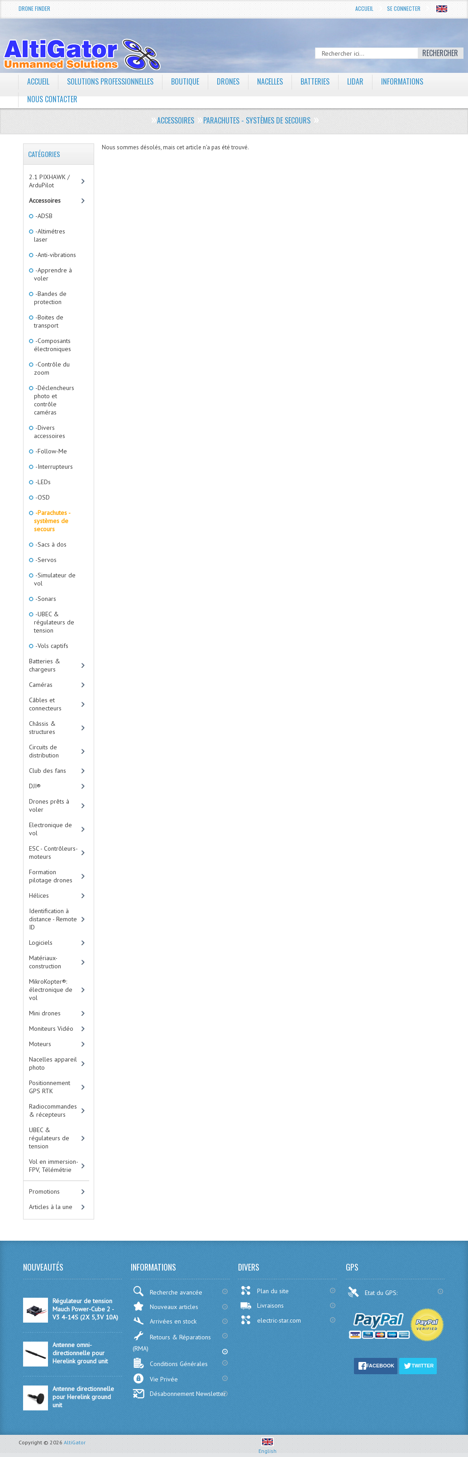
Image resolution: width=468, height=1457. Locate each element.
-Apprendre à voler (53, 274)
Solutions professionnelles (110, 81)
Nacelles (270, 81)
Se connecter (403, 8)
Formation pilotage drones (50, 876)
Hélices (39, 895)
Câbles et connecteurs (45, 704)
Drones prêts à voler (49, 805)
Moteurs (40, 1044)
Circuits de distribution (44, 751)
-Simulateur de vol (55, 579)
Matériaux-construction (45, 962)
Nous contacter (52, 99)
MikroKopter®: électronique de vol (50, 989)
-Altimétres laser (49, 235)
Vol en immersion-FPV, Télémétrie (53, 1165)
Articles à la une (50, 1207)
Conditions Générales (170, 1363)
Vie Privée (155, 1378)
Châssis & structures (42, 727)
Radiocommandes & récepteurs (53, 1110)
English (267, 1447)
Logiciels (41, 942)
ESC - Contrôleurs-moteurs (53, 852)
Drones (228, 81)
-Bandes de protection (50, 298)
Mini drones (45, 1013)
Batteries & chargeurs (44, 665)
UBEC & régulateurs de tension (49, 1138)
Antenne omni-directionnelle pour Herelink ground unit (80, 1353)
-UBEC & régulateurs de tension (54, 622)
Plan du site (264, 1290)
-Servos (45, 560)
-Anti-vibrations (55, 255)
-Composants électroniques (52, 345)
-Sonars (45, 599)
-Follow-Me (50, 451)
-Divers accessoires (49, 432)
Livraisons (262, 1305)
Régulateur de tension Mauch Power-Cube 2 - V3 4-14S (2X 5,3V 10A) (85, 1309)
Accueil (364, 8)
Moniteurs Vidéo (51, 1028)
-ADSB (43, 216)
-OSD (42, 497)
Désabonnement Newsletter (179, 1394)
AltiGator (75, 1442)
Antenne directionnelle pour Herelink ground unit (83, 1397)
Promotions (44, 1191)
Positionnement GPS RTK (49, 1087)
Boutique (185, 81)
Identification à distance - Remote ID (53, 919)
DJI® (35, 786)
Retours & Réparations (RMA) (172, 1341)
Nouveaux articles (165, 1306)
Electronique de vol (50, 829)
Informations (402, 81)
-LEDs (42, 482)
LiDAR (355, 81)
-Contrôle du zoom (52, 368)
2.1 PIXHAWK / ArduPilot (49, 181)
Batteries (315, 81)
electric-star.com (270, 1319)
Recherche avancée (167, 1291)
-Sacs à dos (50, 544)
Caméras (41, 685)
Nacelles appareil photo (53, 1063)
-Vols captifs (51, 646)
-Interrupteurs (53, 466)
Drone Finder (34, 8)
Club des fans (47, 771)
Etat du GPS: (373, 1292)
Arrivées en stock (164, 1321)
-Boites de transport (48, 321)
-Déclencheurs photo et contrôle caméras (54, 400)
